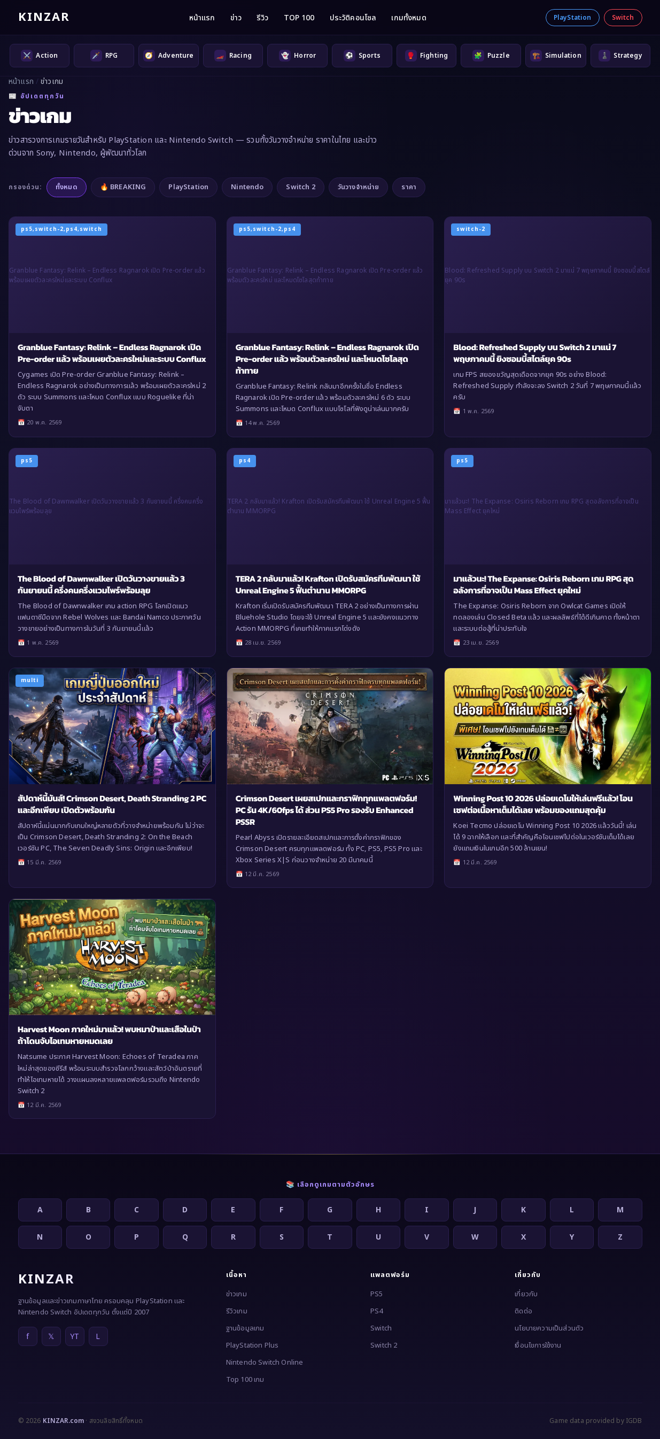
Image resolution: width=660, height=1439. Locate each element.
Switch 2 (300, 187)
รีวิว (262, 18)
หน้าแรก (202, 18)
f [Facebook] (27, 1336)
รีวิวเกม (236, 1311)
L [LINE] (98, 1336)
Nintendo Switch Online (265, 1362)
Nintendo (247, 187)
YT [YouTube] (74, 1336)
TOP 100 (299, 18)
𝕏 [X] (51, 1336)
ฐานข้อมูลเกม (245, 1328)
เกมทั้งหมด (408, 18)
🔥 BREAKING (123, 187)
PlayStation (573, 17)
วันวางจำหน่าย (358, 187)
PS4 (376, 1311)
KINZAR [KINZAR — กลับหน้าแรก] (44, 17)
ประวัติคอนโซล (353, 18)
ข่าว (236, 18)
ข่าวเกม (236, 1294)
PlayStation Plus (252, 1345)
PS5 (376, 1294)
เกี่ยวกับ (526, 1294)
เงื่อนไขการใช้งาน (538, 1345)
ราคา (408, 187)
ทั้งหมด (66, 187)
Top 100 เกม (245, 1379)
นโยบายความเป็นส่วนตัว (549, 1328)
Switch (623, 17)
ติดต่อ (523, 1311)
